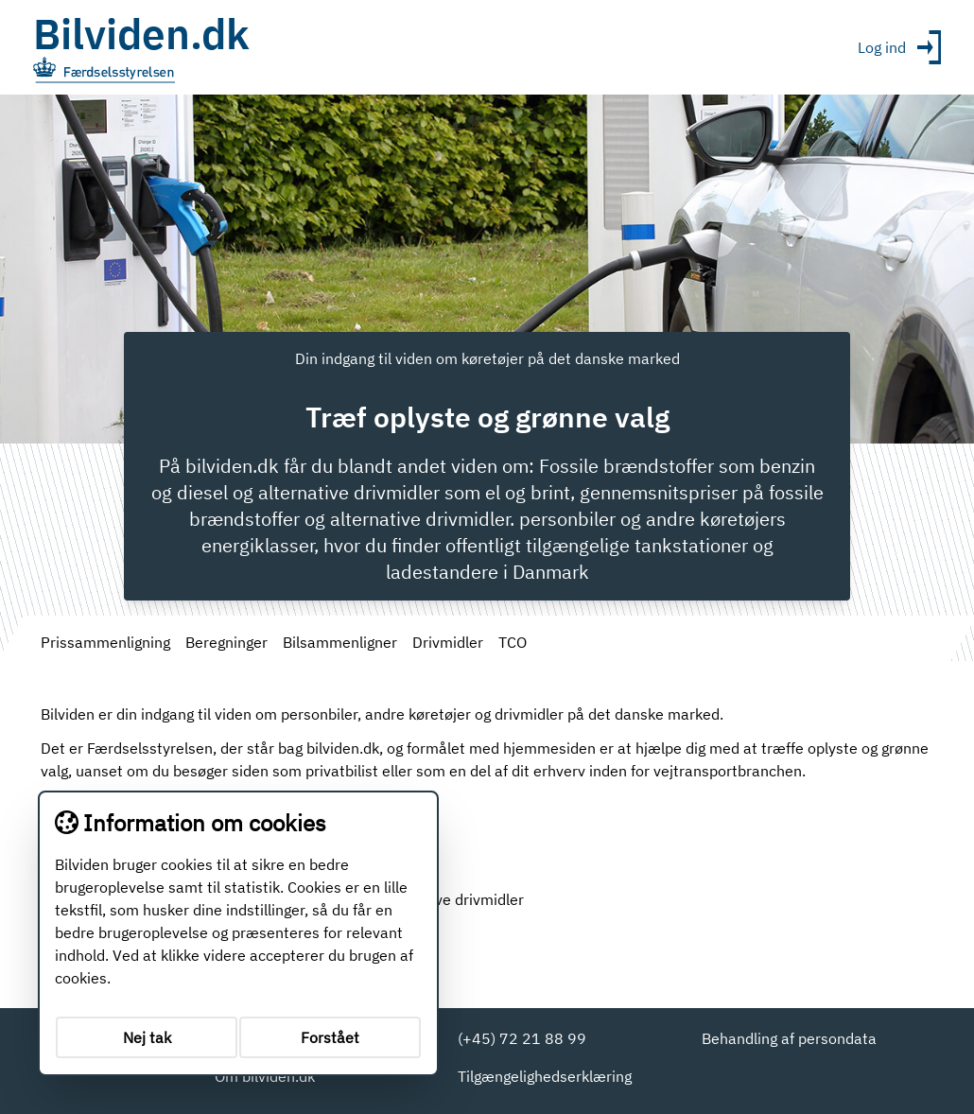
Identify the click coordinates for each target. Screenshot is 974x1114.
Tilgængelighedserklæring (545, 1076)
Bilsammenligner (340, 642)
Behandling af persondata (789, 1038)
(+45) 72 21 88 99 (522, 1038)
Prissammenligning (105, 642)
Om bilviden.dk (265, 1076)
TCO (512, 642)
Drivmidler (447, 642)
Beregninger (226, 642)
